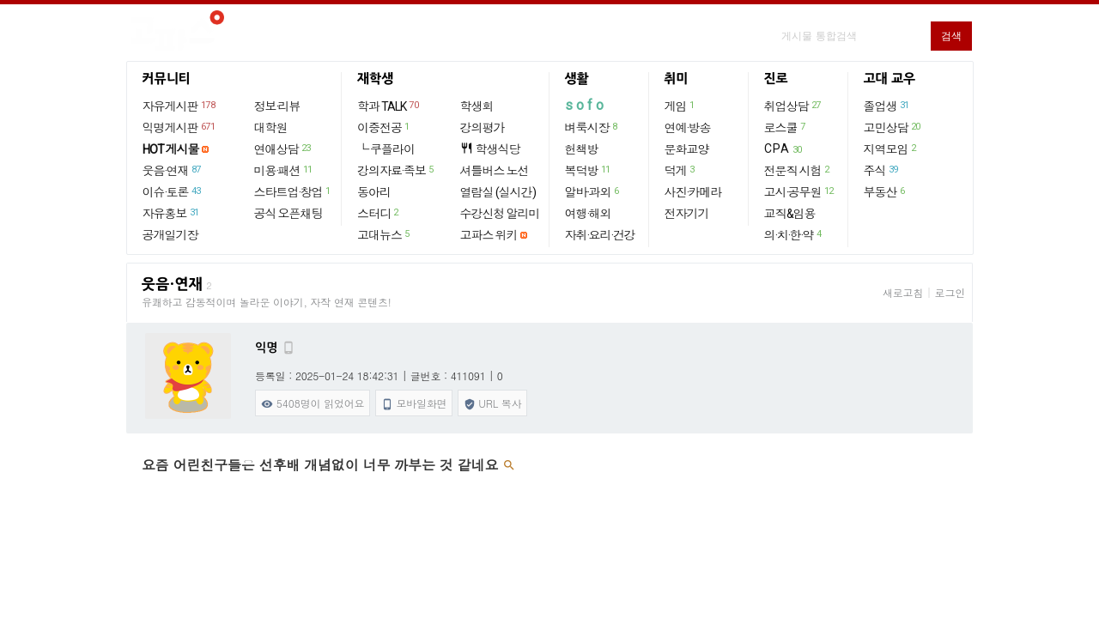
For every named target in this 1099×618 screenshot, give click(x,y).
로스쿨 (785, 127)
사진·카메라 (693, 192)
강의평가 (482, 128)
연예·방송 (688, 128)
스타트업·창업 (293, 191)
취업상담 (793, 105)
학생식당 (490, 149)
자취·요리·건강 (600, 235)
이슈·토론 (173, 191)
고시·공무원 (799, 191)
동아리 (374, 192)
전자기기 (687, 214)
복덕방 (588, 170)
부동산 (885, 191)
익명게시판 (180, 127)
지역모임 (891, 148)
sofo (586, 105)
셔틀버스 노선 (494, 171)
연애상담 (283, 148)
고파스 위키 (489, 235)
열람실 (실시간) (498, 192)
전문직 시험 (797, 170)
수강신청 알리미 (500, 214)
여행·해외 (588, 214)
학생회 (477, 106)
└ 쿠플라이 (386, 149)
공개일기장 (170, 235)
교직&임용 (790, 214)
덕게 (680, 170)
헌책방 (581, 149)
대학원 (271, 128)
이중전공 (384, 127)
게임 (680, 105)
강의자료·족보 (396, 170)
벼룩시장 (592, 127)
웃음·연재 (173, 170)
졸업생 (887, 105)
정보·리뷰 (277, 106)
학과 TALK (388, 105)
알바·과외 (593, 191)
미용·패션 (284, 170)
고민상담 (893, 127)
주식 (882, 170)
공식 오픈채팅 (288, 214)
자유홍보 (172, 213)
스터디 (378, 213)
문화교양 (687, 149)
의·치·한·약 (793, 234)
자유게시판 (180, 105)
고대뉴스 (384, 234)
